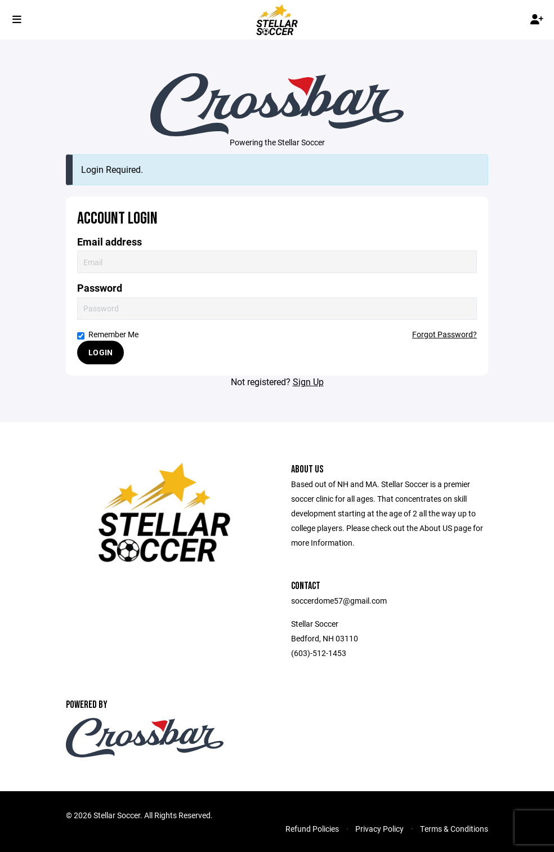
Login (100, 352)
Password (99, 288)
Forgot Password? (444, 334)
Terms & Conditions (454, 828)
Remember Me (107, 334)
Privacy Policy (379, 828)
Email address (109, 241)
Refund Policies (312, 828)
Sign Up (308, 381)
